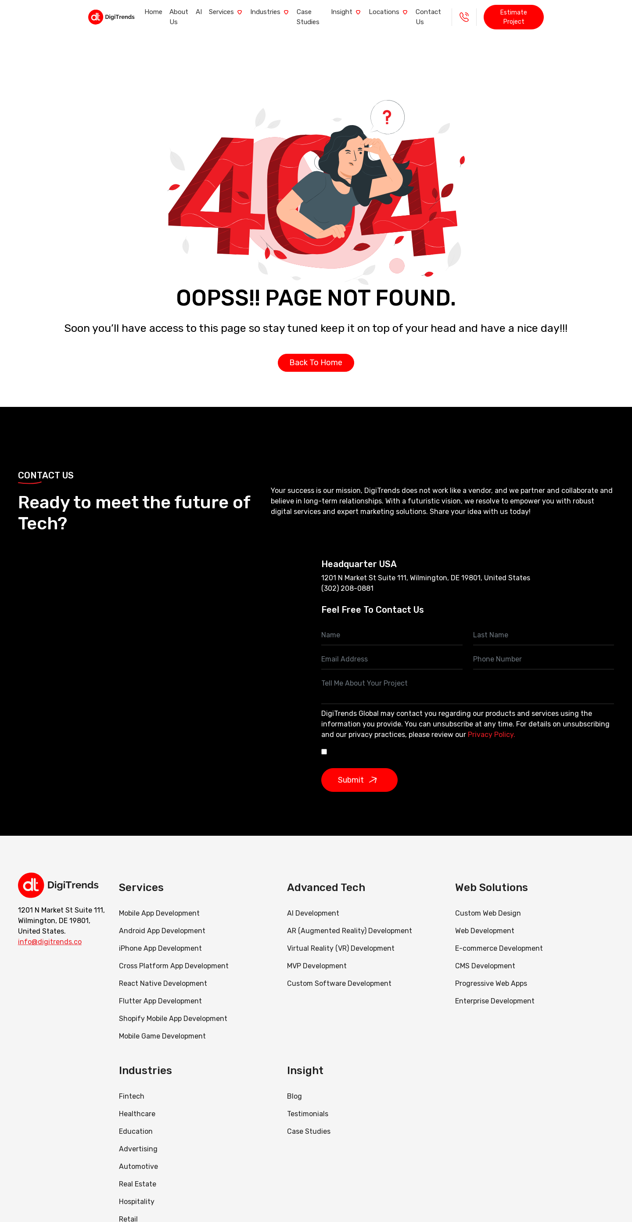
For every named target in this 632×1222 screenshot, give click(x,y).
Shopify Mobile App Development (174, 1009)
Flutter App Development (160, 991)
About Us (133, 12)
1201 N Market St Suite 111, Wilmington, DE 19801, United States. (61, 911)
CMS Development (485, 956)
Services (204, 12)
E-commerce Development (499, 938)
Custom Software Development (339, 974)
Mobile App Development (159, 903)
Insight (366, 12)
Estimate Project (579, 12)
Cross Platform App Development (174, 956)
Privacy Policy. (491, 725)
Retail (128, 1209)
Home (93, 12)
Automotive (138, 1157)
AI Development (313, 903)
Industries (258, 12)
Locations (419, 12)
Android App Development (162, 921)
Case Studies (314, 12)
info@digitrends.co (50, 932)
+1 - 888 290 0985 (524, 12)
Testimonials (307, 1104)
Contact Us (473, 12)
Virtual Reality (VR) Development (341, 938)
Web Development (484, 921)
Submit (361, 770)
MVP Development (317, 956)
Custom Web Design (488, 903)
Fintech (131, 1086)
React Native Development (163, 974)
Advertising (138, 1139)
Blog (294, 1086)
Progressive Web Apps (491, 974)
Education (136, 1122)
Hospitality (136, 1192)
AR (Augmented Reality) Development (349, 921)
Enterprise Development (495, 991)
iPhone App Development (160, 938)
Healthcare (137, 1104)
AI (168, 12)
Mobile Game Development (162, 1026)
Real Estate (137, 1174)
